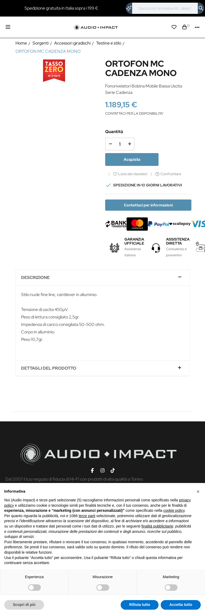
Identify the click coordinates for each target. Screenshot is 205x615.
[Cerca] (165, 8)
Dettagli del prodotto (48, 368)
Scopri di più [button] (24, 604)
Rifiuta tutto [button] (139, 604)
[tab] (102, 278)
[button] (198, 491)
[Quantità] (120, 144)
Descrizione (35, 277)
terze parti (87, 516)
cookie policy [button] (173, 510)
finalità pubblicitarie (157, 526)
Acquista (132, 159)
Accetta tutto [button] (180, 604)
